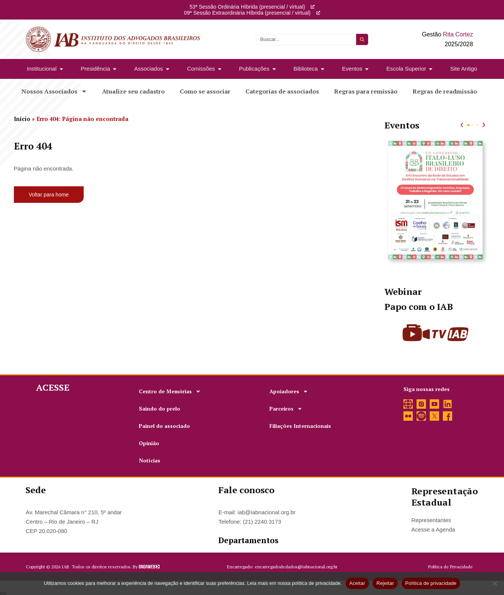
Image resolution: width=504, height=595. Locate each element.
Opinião (149, 443)
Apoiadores (288, 391)
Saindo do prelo (159, 408)
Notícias (149, 460)
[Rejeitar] (494, 583)
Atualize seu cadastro (133, 91)
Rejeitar (385, 583)
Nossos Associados (54, 91)
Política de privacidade (431, 583)
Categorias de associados (282, 91)
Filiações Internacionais (300, 425)
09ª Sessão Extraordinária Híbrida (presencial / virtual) (247, 13)
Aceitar (357, 583)
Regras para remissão (365, 91)
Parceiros (285, 408)
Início (22, 118)
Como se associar (205, 91)
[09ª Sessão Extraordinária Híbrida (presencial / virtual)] (318, 13)
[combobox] (306, 39)
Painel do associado (164, 425)
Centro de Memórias (170, 391)
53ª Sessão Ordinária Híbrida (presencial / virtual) (247, 7)
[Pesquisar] (362, 39)
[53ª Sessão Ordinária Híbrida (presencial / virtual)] (312, 7)
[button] (462, 125)
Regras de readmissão (444, 91)
